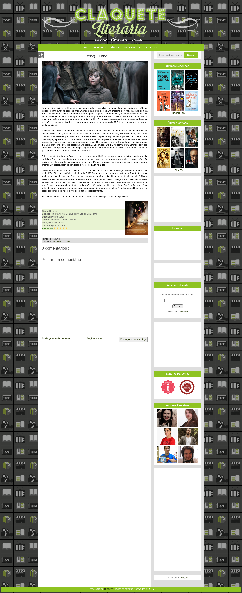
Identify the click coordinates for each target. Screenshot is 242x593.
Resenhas (100, 47)
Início (87, 47)
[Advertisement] (177, 198)
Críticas (114, 47)
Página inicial (94, 338)
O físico (66, 241)
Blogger (184, 577)
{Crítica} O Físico (96, 56)
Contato (155, 47)
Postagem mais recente (56, 338)
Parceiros (129, 47)
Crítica (57, 241)
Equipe (143, 47)
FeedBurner (183, 311)
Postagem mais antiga (133, 339)
